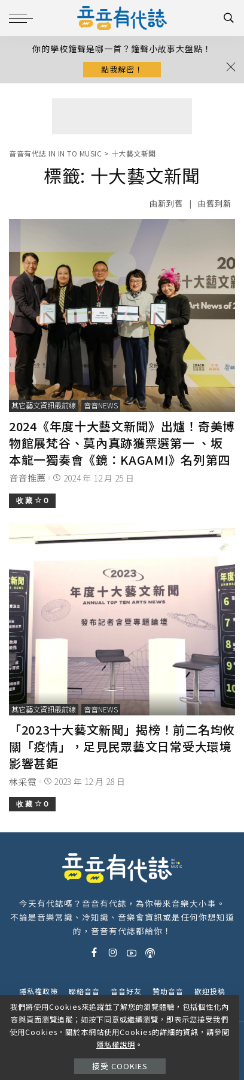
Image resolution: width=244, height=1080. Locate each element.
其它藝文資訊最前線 (43, 405)
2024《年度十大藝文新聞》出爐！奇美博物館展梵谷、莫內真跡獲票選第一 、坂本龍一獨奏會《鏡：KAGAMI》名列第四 (122, 442)
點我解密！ (122, 69)
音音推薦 (27, 477)
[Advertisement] (122, 116)
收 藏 (32, 500)
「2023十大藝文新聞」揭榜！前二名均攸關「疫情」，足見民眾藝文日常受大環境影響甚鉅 (122, 746)
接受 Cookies (120, 1066)
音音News (101, 405)
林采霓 (22, 781)
